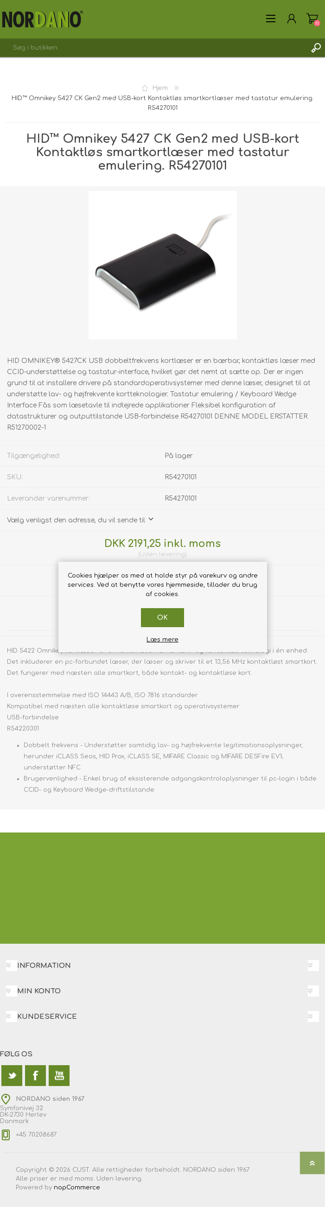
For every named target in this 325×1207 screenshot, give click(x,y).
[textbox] (153, 47)
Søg (315, 47)
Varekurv (312, 18)
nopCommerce (77, 1187)
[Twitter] (11, 1075)
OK (162, 617)
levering (172, 554)
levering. (129, 1178)
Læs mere (162, 639)
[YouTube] (59, 1075)
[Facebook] (35, 1075)
